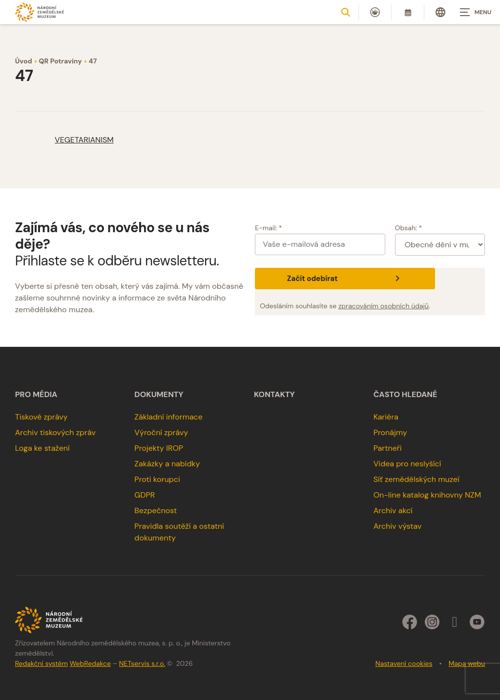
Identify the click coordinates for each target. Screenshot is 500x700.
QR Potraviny (60, 61)
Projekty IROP (158, 448)
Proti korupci (157, 479)
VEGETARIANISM (84, 140)
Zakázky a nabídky (167, 464)
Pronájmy (390, 432)
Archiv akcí (393, 510)
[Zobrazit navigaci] (475, 12)
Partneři (388, 448)
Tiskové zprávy (41, 417)
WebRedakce (90, 663)
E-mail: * (268, 227)
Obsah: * (408, 227)
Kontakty (274, 395)
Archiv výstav (398, 526)
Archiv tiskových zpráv (55, 432)
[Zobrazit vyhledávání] (345, 12)
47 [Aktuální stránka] (93, 61)
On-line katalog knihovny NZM (427, 495)
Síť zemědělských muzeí (416, 479)
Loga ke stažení (42, 448)
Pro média (36, 395)
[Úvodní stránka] (39, 11)
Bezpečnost (155, 510)
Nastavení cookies (404, 663)
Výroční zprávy (161, 432)
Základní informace (168, 417)
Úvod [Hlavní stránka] (23, 61)
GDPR (144, 495)
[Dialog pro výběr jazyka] (440, 12)
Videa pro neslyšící (407, 464)
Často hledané (406, 395)
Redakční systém (41, 663)
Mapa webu (467, 663)
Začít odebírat (345, 278)
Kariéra (386, 417)
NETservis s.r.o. (142, 663)
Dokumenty (158, 395)
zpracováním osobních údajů (383, 305)
